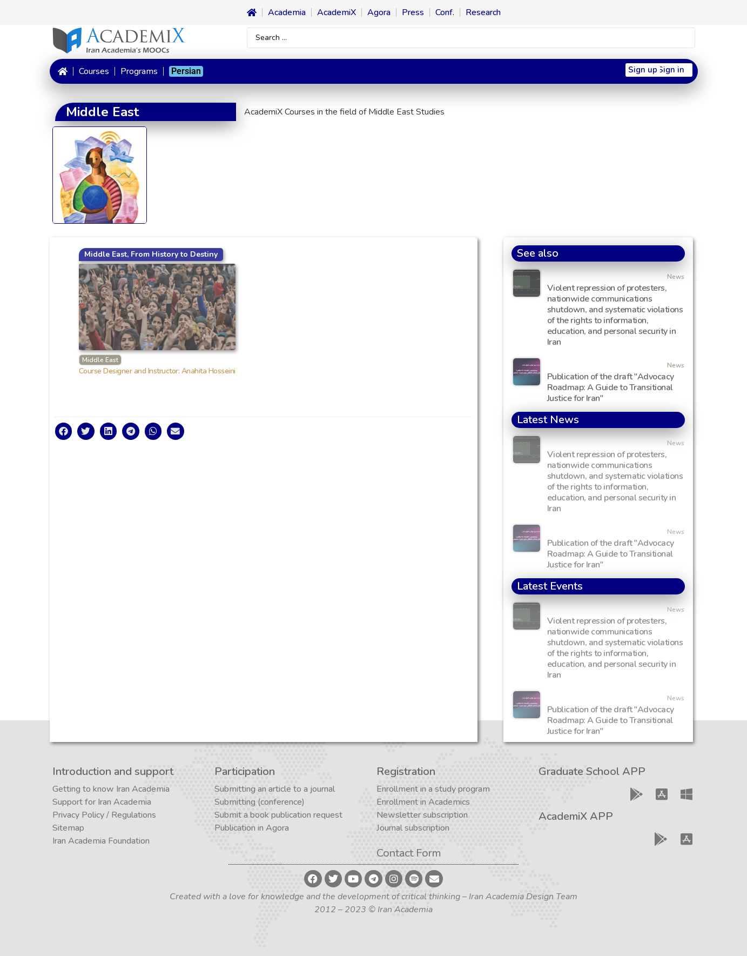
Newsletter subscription (422, 815)
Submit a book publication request (278, 815)
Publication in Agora (251, 828)
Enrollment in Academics (423, 802)
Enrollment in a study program (433, 789)
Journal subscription (412, 828)
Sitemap (68, 828)
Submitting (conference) (259, 802)
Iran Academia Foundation (101, 841)
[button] (63, 431)
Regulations (133, 815)
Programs (139, 71)
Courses (94, 71)
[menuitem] (186, 71)
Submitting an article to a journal (274, 789)
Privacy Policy (78, 815)
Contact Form (408, 853)
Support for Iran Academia (101, 802)
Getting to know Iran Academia (111, 789)
